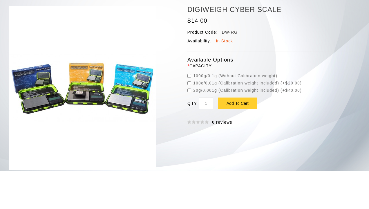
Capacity (200, 66)
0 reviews (222, 122)
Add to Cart (238, 103)
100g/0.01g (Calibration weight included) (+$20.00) (244, 83)
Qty (192, 103)
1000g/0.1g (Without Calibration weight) (232, 75)
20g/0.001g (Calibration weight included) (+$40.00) (244, 90)
